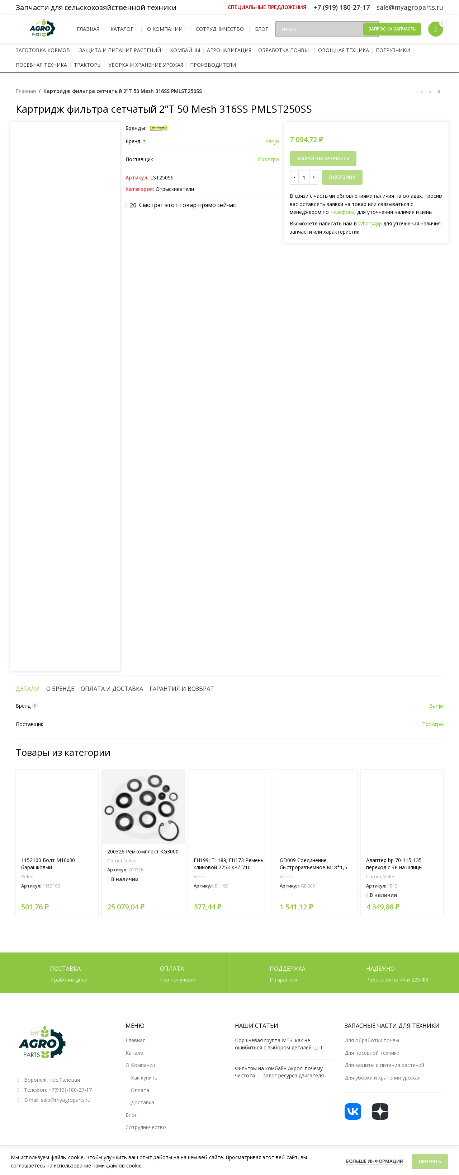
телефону (342, 212)
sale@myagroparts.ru (65, 1099)
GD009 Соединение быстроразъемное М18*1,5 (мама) (313, 867)
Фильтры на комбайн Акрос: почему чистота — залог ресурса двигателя (279, 1072)
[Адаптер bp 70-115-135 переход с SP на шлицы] (402, 811)
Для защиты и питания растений (384, 1065)
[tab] (28, 688)
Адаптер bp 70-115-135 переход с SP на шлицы (394, 864)
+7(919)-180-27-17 (70, 1089)
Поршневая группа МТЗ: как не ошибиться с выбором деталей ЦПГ (279, 1044)
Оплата (140, 1090)
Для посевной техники (372, 1052)
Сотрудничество (146, 1127)
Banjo (272, 141)
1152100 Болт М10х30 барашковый (48, 864)
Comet (114, 860)
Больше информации (375, 1161)
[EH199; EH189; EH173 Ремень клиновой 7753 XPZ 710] (229, 811)
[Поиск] (327, 29)
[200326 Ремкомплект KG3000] (143, 807)
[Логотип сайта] (43, 28)
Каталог (136, 1052)
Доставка (142, 1102)
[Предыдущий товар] (421, 91)
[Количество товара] (304, 177)
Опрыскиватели (175, 189)
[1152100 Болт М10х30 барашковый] (57, 811)
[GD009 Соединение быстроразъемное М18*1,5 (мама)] (315, 811)
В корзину (342, 177)
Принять (430, 1161)
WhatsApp (370, 223)
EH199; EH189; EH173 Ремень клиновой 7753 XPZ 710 (229, 864)
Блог (131, 1114)
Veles (27, 876)
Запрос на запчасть (392, 29)
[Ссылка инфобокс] (267, 7)
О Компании (140, 1065)
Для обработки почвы (372, 1040)
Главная (26, 91)
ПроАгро (268, 159)
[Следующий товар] (439, 91)
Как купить (144, 1077)
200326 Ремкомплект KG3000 (143, 851)
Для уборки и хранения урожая (383, 1077)
